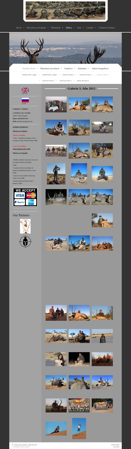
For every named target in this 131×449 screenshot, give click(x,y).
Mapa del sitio (32, 444)
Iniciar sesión (115, 444)
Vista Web (116, 446)
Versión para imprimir (19, 444)
